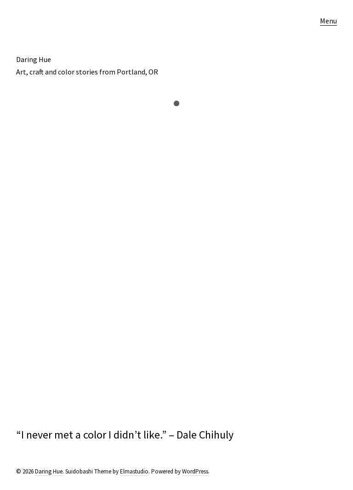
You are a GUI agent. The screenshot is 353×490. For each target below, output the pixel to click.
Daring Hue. (49, 471)
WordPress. (196, 471)
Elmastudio (134, 471)
